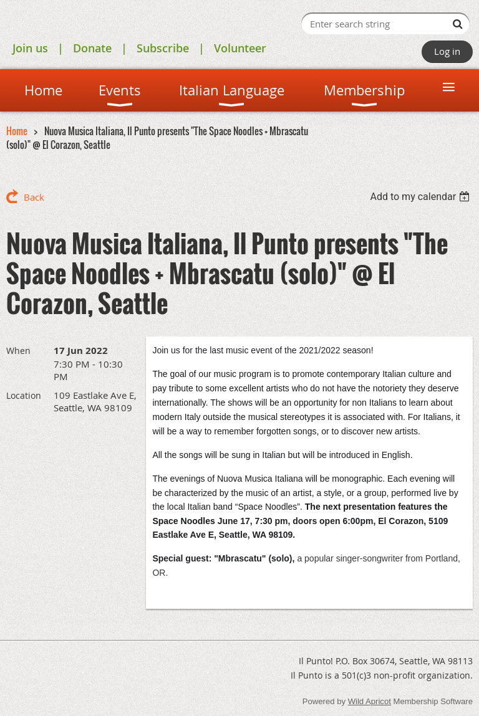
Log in (447, 51)
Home (16, 131)
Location (23, 395)
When (18, 350)
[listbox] (421, 196)
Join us (30, 48)
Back (34, 197)
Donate (92, 48)
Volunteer (240, 48)
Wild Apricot (369, 701)
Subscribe (163, 48)
